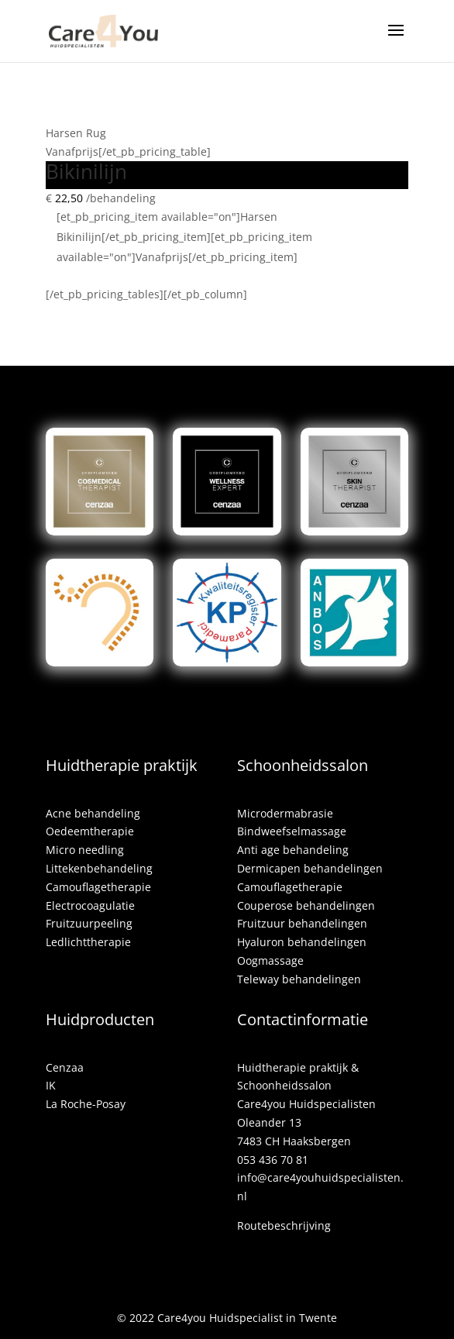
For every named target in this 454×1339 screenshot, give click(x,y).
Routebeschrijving (284, 1225)
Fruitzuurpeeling (89, 923)
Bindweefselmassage (291, 831)
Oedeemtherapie (90, 831)
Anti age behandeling (293, 849)
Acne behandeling (93, 813)
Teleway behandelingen (299, 979)
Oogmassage (270, 960)
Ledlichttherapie (88, 942)
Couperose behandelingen (306, 905)
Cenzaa (65, 1067)
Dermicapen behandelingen (310, 868)
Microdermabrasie (285, 813)
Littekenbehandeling (99, 868)
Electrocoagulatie (90, 905)
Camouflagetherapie (98, 886)
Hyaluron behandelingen (301, 942)
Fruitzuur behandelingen (302, 923)
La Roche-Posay (86, 1103)
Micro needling (85, 849)
